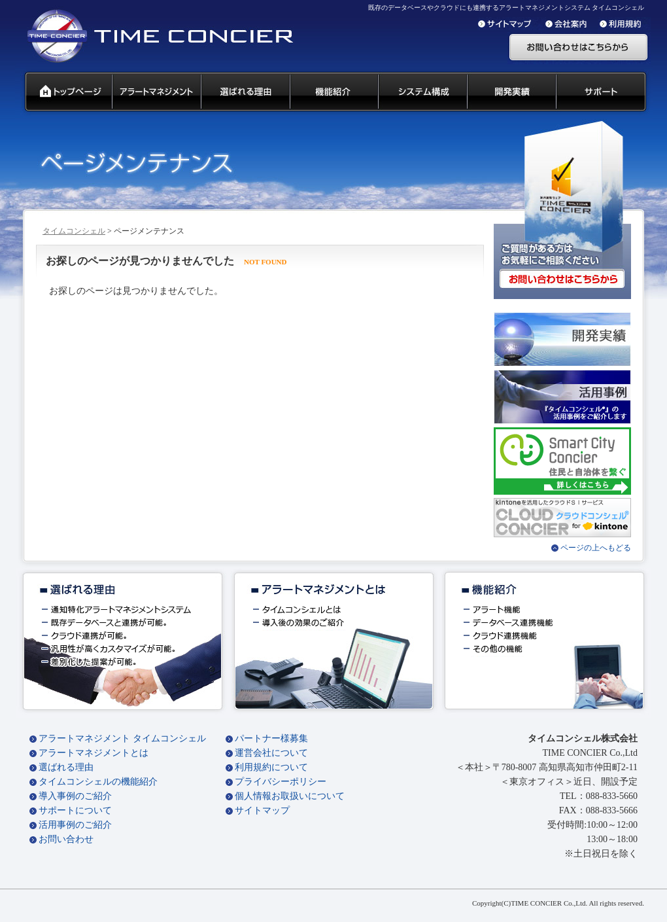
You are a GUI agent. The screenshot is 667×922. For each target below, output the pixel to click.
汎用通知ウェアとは (155, 92)
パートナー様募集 (271, 738)
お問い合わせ (66, 839)
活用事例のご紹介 (75, 825)
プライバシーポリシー (280, 782)
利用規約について (271, 767)
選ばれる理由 (66, 767)
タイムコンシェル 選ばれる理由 (244, 92)
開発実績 (510, 92)
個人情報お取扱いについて (290, 796)
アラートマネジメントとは (93, 753)
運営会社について (271, 753)
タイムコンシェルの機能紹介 (98, 782)
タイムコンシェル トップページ (63, 92)
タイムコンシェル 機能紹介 (333, 92)
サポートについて (75, 810)
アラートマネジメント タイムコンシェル (122, 738)
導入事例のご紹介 (75, 796)
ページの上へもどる (595, 547)
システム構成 (421, 92)
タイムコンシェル (74, 231)
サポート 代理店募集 (604, 92)
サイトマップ (262, 810)
